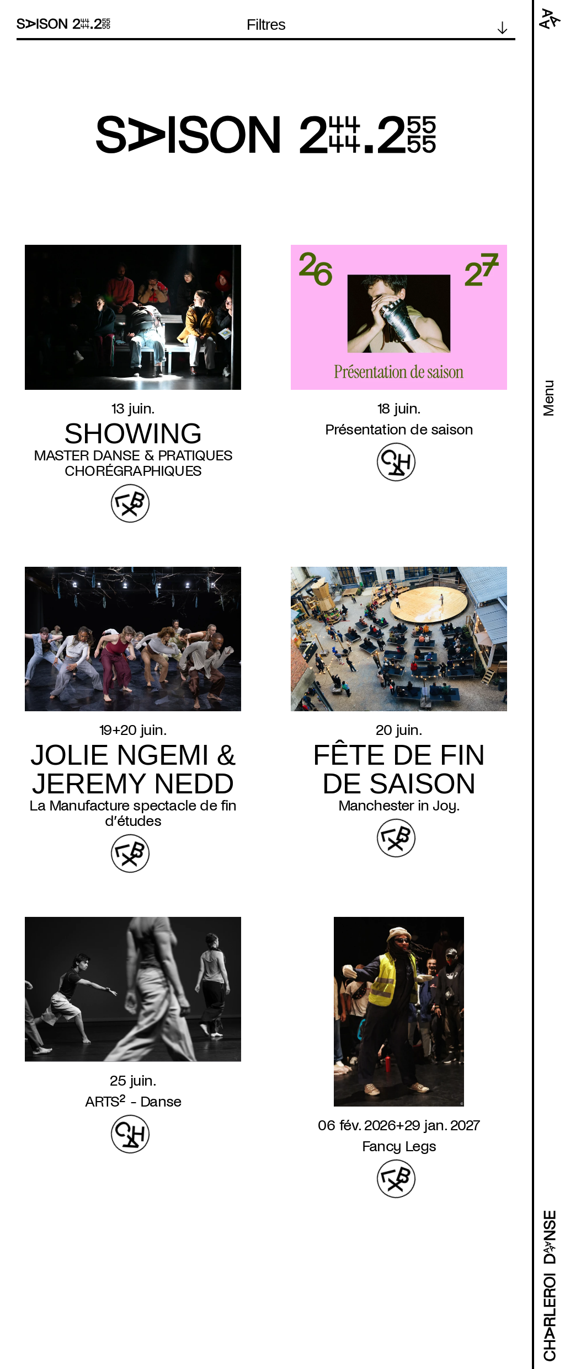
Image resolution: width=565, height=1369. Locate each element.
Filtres (266, 25)
